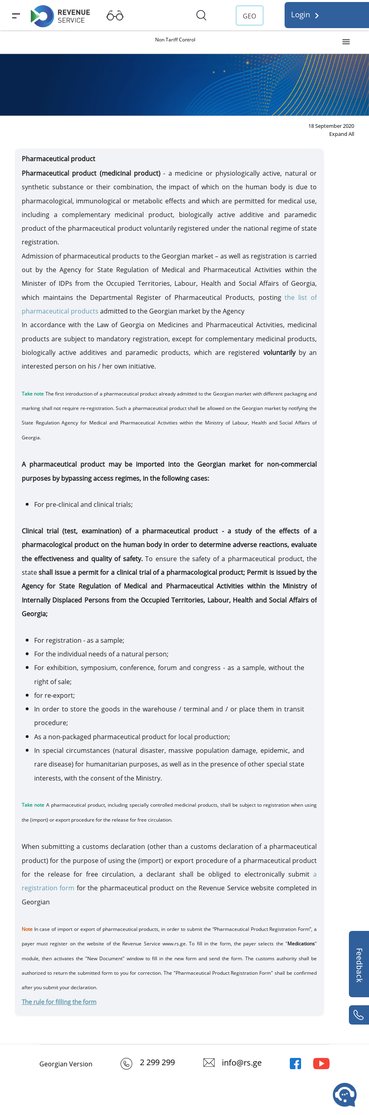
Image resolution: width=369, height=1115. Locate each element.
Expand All (341, 133)
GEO (249, 16)
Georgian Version (65, 1064)
